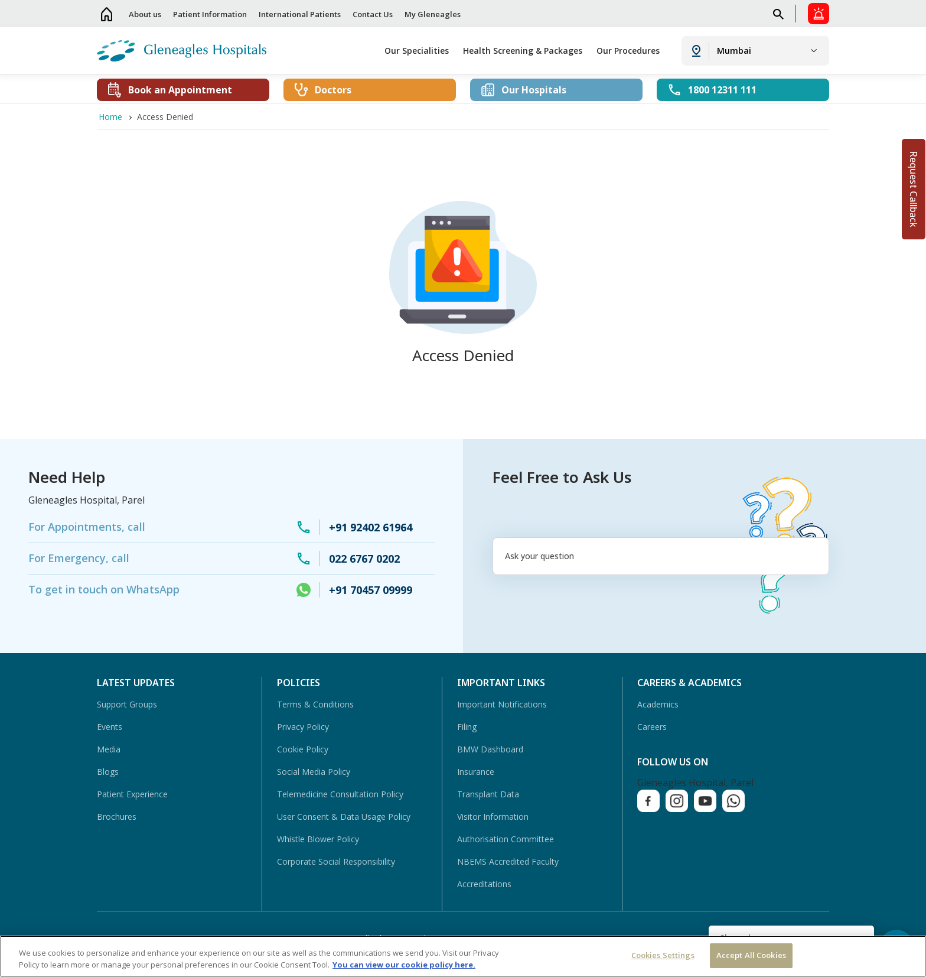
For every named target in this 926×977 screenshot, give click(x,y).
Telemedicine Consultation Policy (340, 794)
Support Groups (127, 704)
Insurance (475, 771)
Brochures (116, 816)
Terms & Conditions (315, 704)
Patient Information (210, 14)
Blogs (108, 771)
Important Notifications (502, 704)
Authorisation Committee (505, 839)
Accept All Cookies (751, 955)
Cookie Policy (302, 749)
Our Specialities (416, 50)
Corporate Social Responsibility (336, 861)
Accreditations (484, 884)
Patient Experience (132, 794)
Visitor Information (493, 816)
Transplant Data (488, 794)
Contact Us (373, 14)
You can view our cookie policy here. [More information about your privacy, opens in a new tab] (403, 964)
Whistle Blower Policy (318, 839)
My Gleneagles (433, 14)
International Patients (300, 14)
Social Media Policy (313, 771)
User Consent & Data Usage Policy (343, 816)
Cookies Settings (662, 955)
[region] (463, 956)
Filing (467, 726)
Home (107, 14)
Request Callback (913, 189)
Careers (652, 726)
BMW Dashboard (490, 749)
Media (108, 749)
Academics (658, 704)
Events (109, 726)
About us (145, 14)
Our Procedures (628, 50)
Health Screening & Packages (522, 50)
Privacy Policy (303, 726)
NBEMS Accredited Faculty (508, 861)
